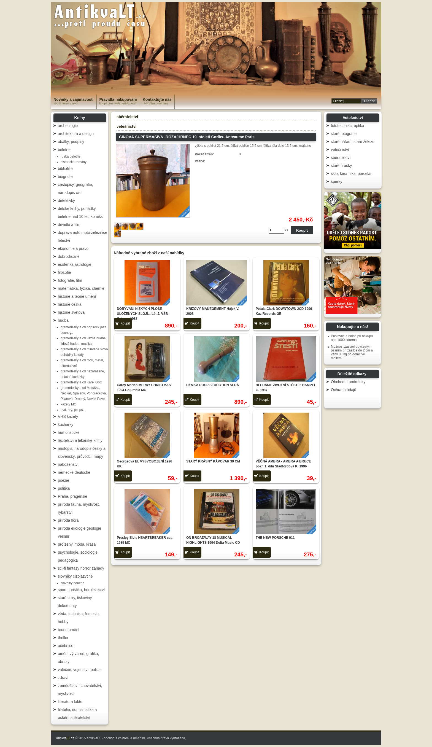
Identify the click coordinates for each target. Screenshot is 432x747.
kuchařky (65, 424)
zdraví (63, 677)
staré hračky (341, 165)
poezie (63, 480)
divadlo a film (69, 224)
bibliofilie (65, 168)
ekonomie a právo (73, 248)
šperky (336, 181)
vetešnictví (126, 126)
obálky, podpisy (71, 141)
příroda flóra (68, 520)
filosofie (64, 272)
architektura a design (76, 133)
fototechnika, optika (347, 125)
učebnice (65, 645)
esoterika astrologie (74, 264)
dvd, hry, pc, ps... (73, 410)
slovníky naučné (72, 583)
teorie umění (68, 629)
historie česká (70, 304)
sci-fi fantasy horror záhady (81, 568)
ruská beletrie (70, 156)
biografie (65, 176)
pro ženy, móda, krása (77, 544)
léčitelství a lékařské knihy (80, 440)
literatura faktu (70, 701)
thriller (63, 637)
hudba (63, 320)
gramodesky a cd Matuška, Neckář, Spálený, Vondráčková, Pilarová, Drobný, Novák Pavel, (84, 393)
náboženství (68, 464)
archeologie (68, 125)
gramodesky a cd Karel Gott (81, 382)
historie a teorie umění (77, 296)
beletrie (64, 149)
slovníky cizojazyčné (75, 576)
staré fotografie (344, 133)
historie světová (71, 312)
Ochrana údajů (343, 390)
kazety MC (68, 404)
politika (64, 488)
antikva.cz (65, 738)
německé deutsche (74, 472)
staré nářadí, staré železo (352, 141)
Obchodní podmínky (348, 382)
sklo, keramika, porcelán (351, 173)
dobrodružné (69, 256)
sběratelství (127, 117)
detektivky (66, 200)
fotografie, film (70, 280)
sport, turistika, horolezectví (81, 590)
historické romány (74, 162)
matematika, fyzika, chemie (81, 288)
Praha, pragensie (72, 496)
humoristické (69, 432)
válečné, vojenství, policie (80, 669)
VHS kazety (68, 416)
